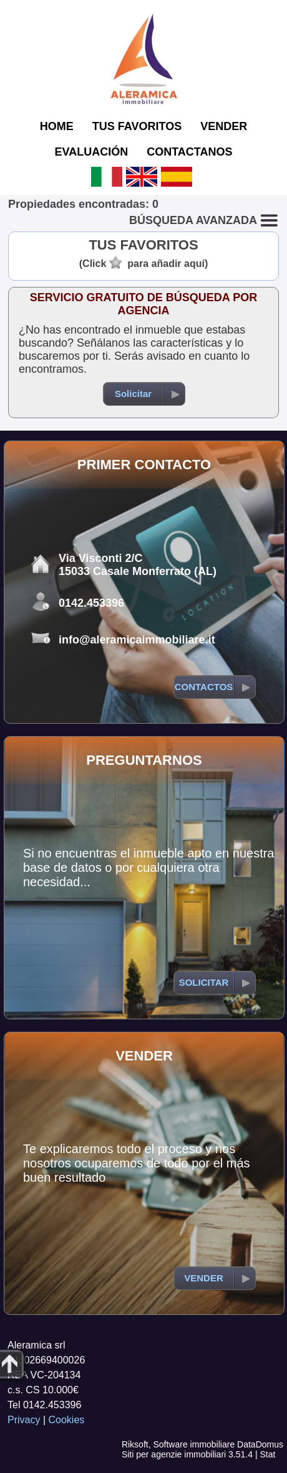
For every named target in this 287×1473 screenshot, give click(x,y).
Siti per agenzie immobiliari (174, 1454)
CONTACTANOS (189, 152)
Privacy (23, 1420)
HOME (57, 126)
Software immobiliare (194, 1444)
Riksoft (135, 1444)
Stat (267, 1454)
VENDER (223, 126)
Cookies (67, 1420)
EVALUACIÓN (92, 152)
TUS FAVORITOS (137, 126)
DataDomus (260, 1444)
